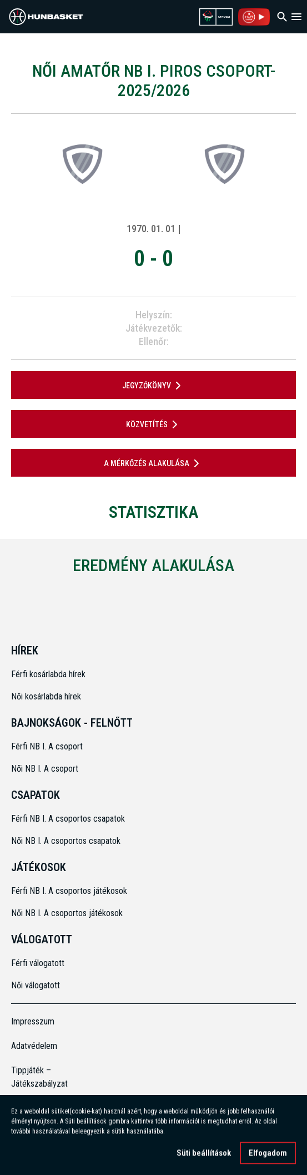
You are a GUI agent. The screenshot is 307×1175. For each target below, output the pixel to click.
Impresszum (32, 1021)
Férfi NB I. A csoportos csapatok (69, 818)
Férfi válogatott (37, 963)
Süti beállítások (204, 1154)
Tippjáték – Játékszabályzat (39, 1077)
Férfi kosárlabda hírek (48, 674)
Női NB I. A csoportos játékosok (67, 913)
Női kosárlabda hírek (46, 696)
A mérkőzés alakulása (153, 463)
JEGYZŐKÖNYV (153, 385)
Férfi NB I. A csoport (47, 746)
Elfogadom (268, 1154)
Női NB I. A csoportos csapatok (67, 841)
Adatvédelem (34, 1046)
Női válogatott (35, 985)
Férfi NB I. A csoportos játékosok (69, 891)
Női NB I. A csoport (44, 768)
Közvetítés (154, 424)
